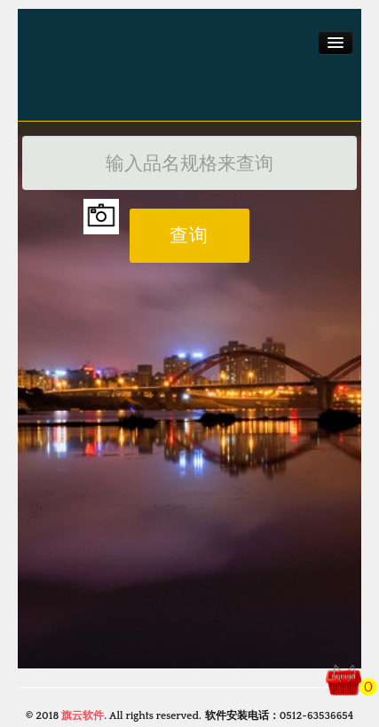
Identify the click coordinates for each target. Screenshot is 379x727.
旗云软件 (82, 716)
